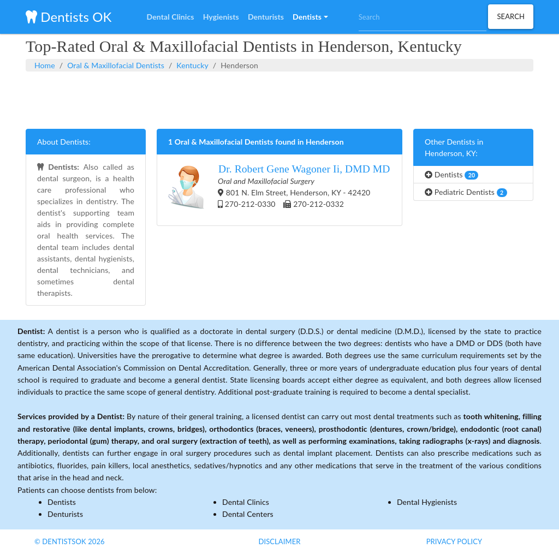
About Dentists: (64, 141)
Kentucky (192, 65)
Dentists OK (68, 17)
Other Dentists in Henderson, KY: (454, 147)
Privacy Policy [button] (454, 541)
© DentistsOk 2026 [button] (69, 541)
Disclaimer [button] (279, 541)
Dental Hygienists (427, 502)
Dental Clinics (245, 502)
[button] (310, 17)
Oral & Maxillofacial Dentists (115, 65)
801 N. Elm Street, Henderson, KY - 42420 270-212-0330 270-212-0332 (279, 190)
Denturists (65, 514)
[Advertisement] (279, 98)
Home (44, 65)
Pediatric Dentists (466, 192)
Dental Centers (247, 514)
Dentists (451, 175)
